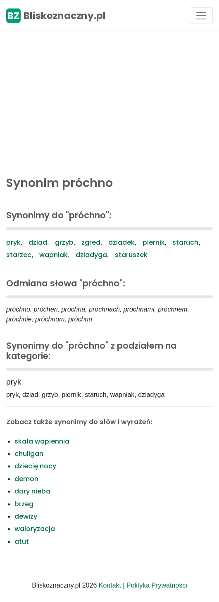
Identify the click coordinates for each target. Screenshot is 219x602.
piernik (154, 242)
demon (26, 479)
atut (21, 541)
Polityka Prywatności (156, 585)
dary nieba (32, 491)
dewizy (25, 516)
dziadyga (91, 255)
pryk (13, 242)
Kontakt (110, 585)
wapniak (53, 255)
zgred (90, 242)
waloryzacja (34, 529)
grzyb (64, 242)
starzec (18, 255)
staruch (185, 242)
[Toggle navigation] (201, 15)
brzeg (23, 504)
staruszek (131, 255)
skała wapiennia (41, 441)
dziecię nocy (35, 466)
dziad (38, 242)
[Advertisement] (109, 101)
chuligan (28, 453)
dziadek (121, 242)
